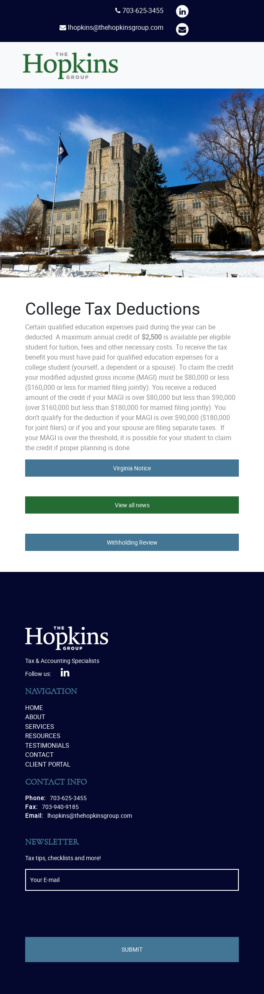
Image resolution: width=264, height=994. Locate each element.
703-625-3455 (142, 10)
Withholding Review (132, 542)
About (35, 716)
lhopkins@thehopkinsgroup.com (115, 27)
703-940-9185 (60, 807)
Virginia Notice (132, 468)
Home (34, 707)
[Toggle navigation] (232, 65)
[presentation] (89, 913)
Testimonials (47, 745)
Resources (42, 735)
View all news (132, 505)
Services (39, 726)
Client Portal (47, 764)
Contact (39, 754)
